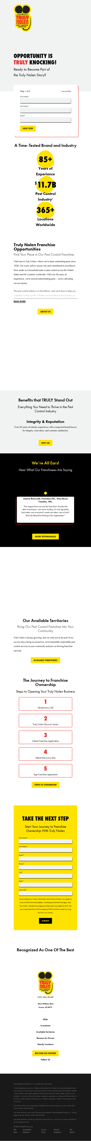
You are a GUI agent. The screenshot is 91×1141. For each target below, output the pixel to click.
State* (21, 881)
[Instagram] (48, 1064)
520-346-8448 (45, 997)
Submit (45, 921)
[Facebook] (29, 1064)
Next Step (28, 128)
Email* (22, 115)
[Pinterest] (54, 1064)
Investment (45, 1025)
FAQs (45, 1019)
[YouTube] (42, 1064)
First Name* (24, 96)
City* (21, 872)
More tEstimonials (45, 536)
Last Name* (24, 106)
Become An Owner (45, 1038)
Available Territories (45, 660)
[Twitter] (36, 1064)
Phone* (21, 864)
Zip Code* (23, 890)
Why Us (45, 443)
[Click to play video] (45, 351)
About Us (45, 311)
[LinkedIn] (61, 1064)
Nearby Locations (45, 1044)
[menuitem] (17, 1130)
